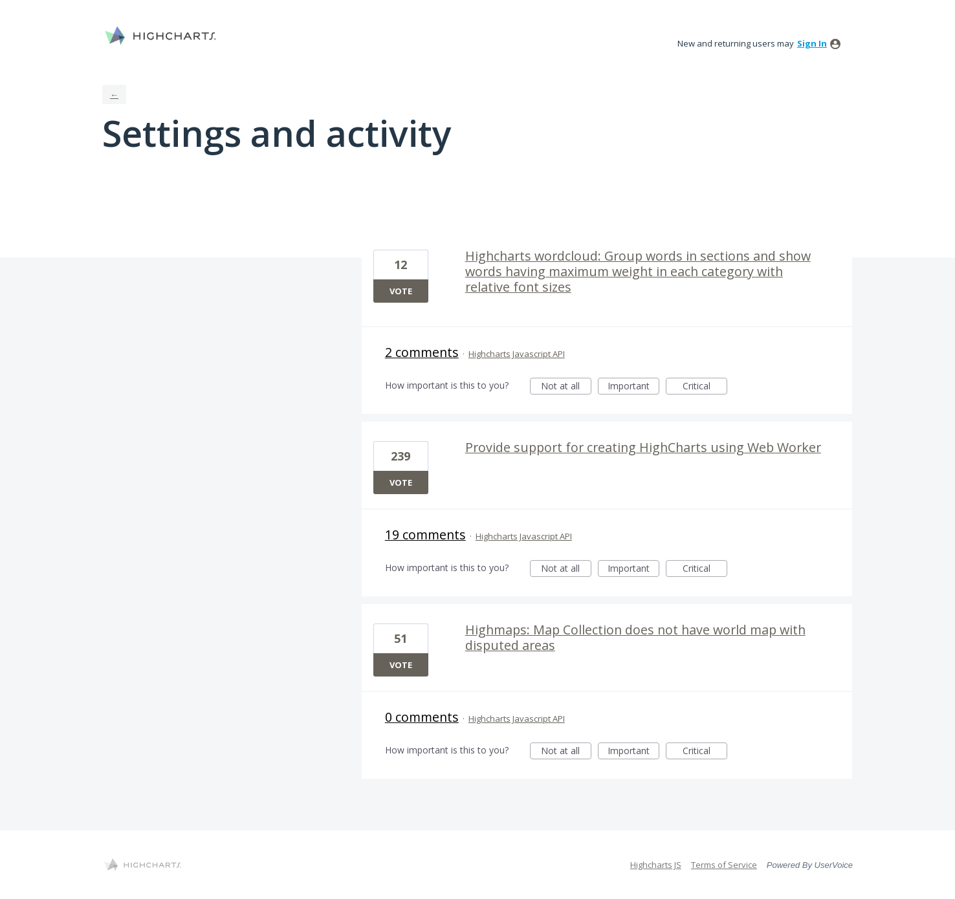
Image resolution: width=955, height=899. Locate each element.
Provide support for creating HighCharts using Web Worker (643, 447)
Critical (705, 387)
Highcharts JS (655, 865)
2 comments (422, 352)
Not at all (566, 387)
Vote (401, 291)
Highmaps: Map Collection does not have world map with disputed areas (635, 637)
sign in (812, 43)
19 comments (425, 534)
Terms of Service (724, 865)
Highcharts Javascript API (516, 354)
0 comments (422, 717)
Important (633, 387)
